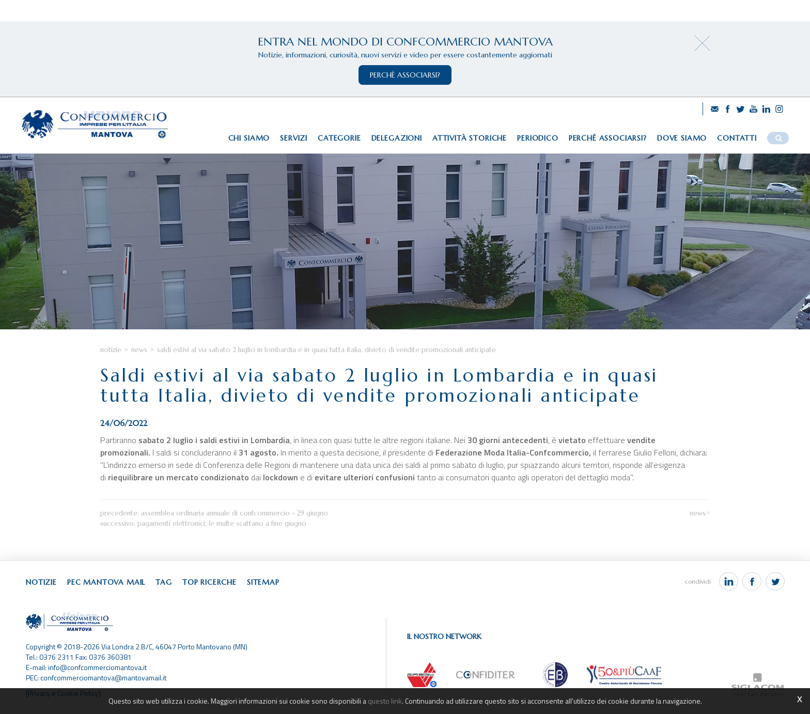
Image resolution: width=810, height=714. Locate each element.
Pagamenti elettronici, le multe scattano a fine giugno (221, 523)
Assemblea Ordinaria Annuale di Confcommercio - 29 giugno (234, 513)
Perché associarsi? (608, 138)
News (139, 349)
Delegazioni (396, 138)
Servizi (293, 138)
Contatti (737, 138)
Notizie (110, 349)
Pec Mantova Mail (106, 582)
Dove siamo (682, 138)
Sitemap (263, 582)
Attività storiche (469, 138)
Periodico (537, 138)
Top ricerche (209, 582)
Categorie (339, 138)
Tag (163, 582)
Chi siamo (249, 138)
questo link (385, 700)
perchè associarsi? (405, 75)
